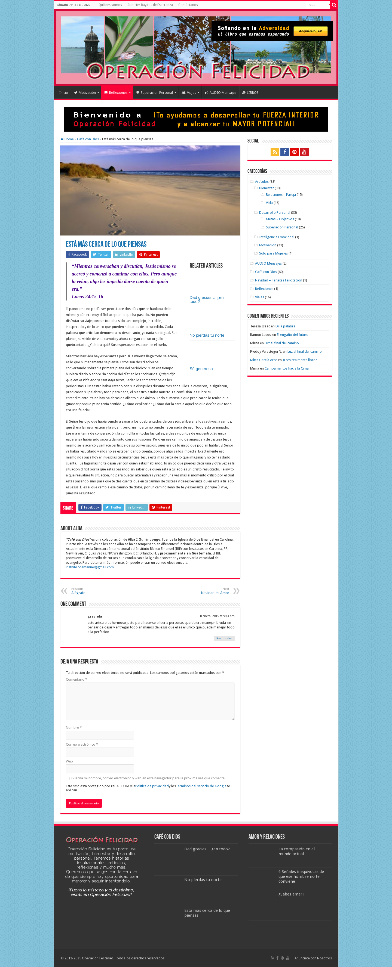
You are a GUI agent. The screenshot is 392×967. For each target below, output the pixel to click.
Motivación (85, 93)
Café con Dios (88, 139)
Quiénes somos (110, 5)
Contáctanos (188, 5)
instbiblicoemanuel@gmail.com (90, 567)
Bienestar (266, 188)
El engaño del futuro (292, 335)
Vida (269, 203)
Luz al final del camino (282, 343)
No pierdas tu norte (207, 335)
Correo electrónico (82, 744)
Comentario (76, 679)
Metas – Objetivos (280, 219)
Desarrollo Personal (274, 212)
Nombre (74, 728)
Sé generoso (201, 368)
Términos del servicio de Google (201, 786)
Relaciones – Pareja (281, 195)
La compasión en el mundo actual (296, 851)
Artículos (262, 181)
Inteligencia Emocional (276, 237)
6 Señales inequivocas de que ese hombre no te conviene (301, 876)
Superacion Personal (154, 93)
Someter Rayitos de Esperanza (150, 5)
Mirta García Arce (263, 360)
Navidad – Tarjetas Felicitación (278, 280)
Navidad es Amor (201, 591)
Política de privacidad (152, 786)
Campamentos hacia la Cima (287, 368)
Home (67, 139)
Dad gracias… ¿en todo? (207, 299)
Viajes (189, 93)
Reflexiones (115, 93)
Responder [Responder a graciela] (224, 638)
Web (69, 761)
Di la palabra (285, 326)
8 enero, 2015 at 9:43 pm (217, 616)
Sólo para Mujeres (273, 253)
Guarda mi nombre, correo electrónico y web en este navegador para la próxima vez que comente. (148, 778)
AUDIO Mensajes (220, 93)
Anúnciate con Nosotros (313, 958)
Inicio (63, 93)
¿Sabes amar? (291, 894)
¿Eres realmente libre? (300, 360)
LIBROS (250, 93)
